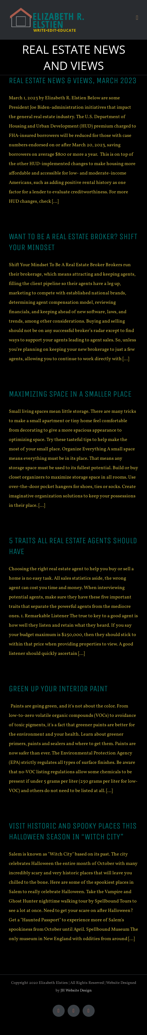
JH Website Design (76, 990)
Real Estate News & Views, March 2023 (72, 80)
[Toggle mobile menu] (137, 18)
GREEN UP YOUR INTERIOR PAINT (58, 688)
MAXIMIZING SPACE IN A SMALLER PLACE (70, 394)
